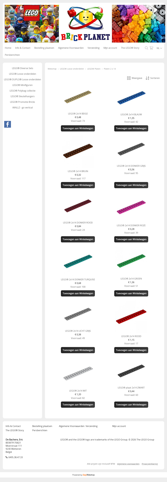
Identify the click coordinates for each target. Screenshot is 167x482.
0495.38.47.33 (15, 457)
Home (8, 47)
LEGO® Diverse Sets (22, 68)
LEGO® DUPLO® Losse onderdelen (22, 79)
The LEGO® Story (130, 47)
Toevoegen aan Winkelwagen (78, 128)
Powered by (83, 475)
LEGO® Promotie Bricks (22, 102)
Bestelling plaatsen (44, 47)
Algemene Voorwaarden (71, 47)
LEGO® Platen (93, 68)
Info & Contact (22, 47)
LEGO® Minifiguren (22, 85)
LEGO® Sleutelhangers (23, 96)
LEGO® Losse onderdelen (22, 73)
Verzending (93, 47)
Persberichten (12, 54)
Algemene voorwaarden (128, 463)
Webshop (52, 68)
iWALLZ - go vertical (22, 107)
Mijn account (110, 47)
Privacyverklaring (150, 463)
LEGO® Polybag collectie (22, 90)
